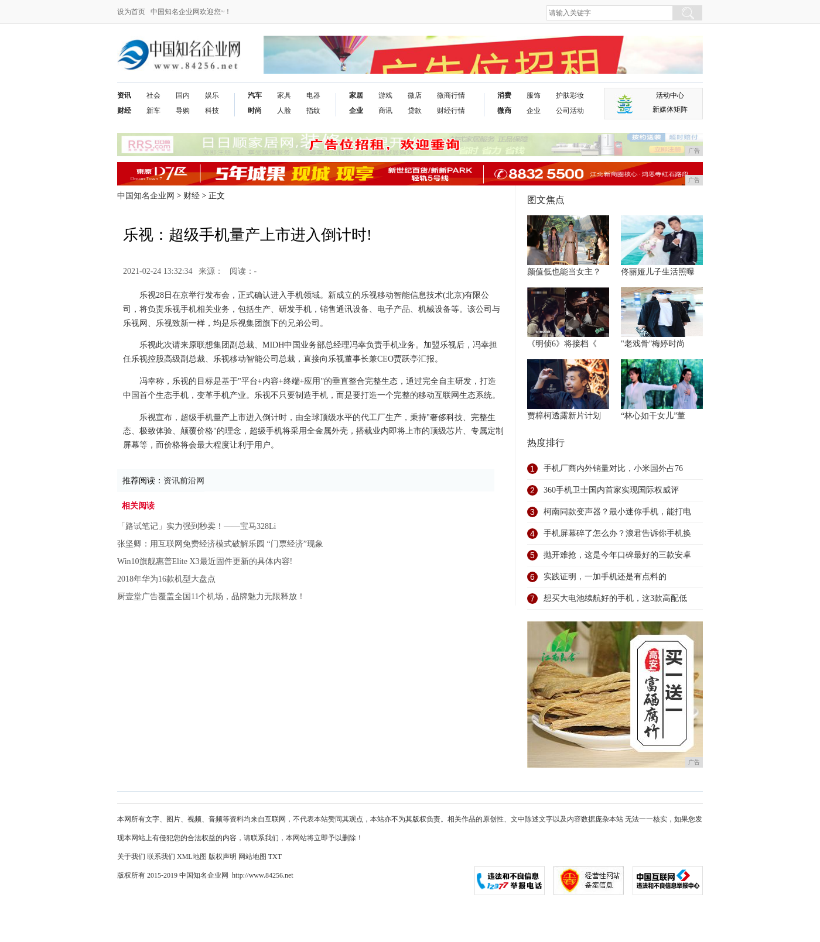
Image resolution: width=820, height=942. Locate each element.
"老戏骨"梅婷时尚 (653, 343)
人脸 (284, 110)
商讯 (385, 110)
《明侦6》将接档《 (562, 343)
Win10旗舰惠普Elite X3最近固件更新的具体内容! (204, 561)
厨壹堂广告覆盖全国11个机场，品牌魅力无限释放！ (211, 596)
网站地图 (252, 856)
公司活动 (570, 110)
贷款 (415, 110)
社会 (153, 95)
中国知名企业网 (146, 195)
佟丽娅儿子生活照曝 (658, 271)
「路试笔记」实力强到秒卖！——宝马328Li (196, 526)
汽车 (255, 95)
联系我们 (161, 856)
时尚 (255, 110)
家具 (284, 95)
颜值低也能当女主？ (564, 271)
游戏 (385, 95)
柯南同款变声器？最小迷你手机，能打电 (617, 511)
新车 (153, 110)
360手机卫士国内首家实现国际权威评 (611, 490)
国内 (183, 95)
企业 (356, 110)
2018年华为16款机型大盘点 (166, 579)
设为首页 (131, 12)
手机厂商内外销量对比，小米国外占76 (613, 468)
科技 (212, 110)
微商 (504, 110)
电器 (313, 95)
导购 (183, 110)
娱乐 (212, 95)
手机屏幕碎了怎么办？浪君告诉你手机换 (617, 533)
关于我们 (131, 856)
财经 (124, 110)
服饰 (534, 95)
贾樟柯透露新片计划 (564, 415)
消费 (504, 95)
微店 (415, 95)
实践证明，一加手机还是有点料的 (605, 576)
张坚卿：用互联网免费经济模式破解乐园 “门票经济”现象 (220, 543)
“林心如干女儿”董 (653, 415)
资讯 (124, 95)
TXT (275, 856)
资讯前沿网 (183, 480)
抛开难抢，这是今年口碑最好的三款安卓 (617, 555)
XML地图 (192, 856)
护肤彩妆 (570, 95)
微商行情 (451, 95)
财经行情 (451, 110)
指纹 (313, 110)
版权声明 (223, 856)
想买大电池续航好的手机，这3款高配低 (615, 598)
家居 (356, 95)
